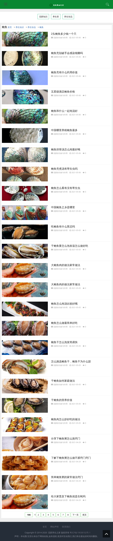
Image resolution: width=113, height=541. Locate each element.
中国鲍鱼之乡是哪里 (63, 207)
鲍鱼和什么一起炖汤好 (64, 110)
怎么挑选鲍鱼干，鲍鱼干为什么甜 (71, 361)
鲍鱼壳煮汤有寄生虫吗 (64, 168)
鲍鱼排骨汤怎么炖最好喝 (65, 149)
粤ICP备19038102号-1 (80, 532)
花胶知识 (43, 16)
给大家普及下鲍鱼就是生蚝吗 (68, 496)
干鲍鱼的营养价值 (61, 400)
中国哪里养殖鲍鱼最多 (64, 130)
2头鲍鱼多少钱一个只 (63, 33)
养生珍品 (68, 16)
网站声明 (54, 526)
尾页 (84, 514)
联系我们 (66, 526)
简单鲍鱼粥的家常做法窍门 (67, 477)
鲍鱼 (41, 27)
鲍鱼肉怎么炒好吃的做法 (65, 419)
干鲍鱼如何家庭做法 (63, 380)
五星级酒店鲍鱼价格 (63, 91)
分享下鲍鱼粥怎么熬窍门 (65, 438)
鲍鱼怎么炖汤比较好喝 (64, 303)
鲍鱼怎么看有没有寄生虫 (65, 188)
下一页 (75, 514)
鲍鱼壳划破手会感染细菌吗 (67, 53)
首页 (10, 27)
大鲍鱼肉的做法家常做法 (65, 265)
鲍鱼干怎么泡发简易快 (64, 342)
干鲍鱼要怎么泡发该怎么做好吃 (69, 245)
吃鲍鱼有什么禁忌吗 (63, 226)
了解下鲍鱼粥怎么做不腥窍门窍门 (71, 457)
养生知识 (20, 27)
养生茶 (56, 16)
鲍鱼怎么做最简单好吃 (64, 322)
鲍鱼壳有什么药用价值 (64, 72)
